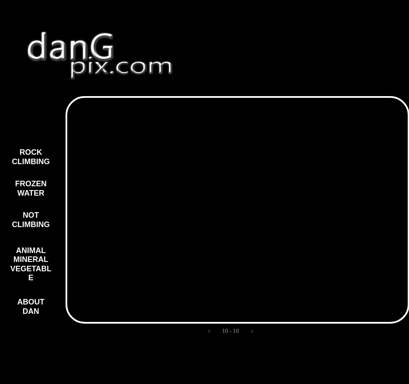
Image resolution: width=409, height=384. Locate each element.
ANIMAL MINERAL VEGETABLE (30, 264)
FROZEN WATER (31, 188)
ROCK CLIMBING (31, 157)
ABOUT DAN (31, 307)
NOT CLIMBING (31, 220)
